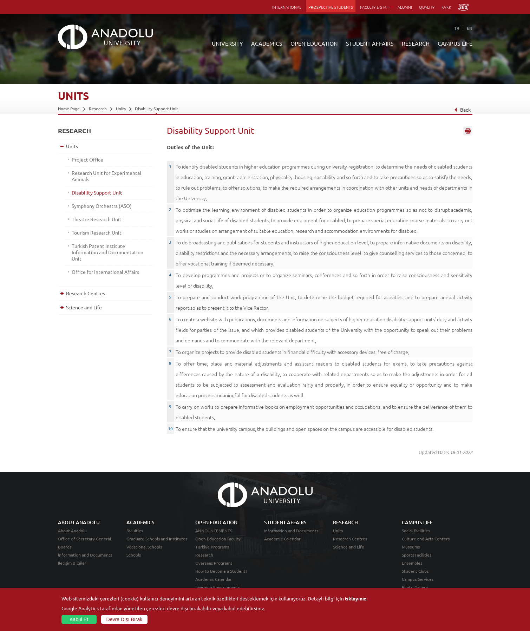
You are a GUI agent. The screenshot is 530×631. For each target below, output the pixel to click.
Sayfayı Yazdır (467, 131)
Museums (411, 547)
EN (469, 28)
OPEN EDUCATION (314, 43)
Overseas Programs (213, 563)
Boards (64, 547)
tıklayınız (355, 598)
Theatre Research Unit (97, 219)
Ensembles (412, 563)
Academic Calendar (213, 579)
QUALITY (426, 7)
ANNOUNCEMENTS (213, 530)
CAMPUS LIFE (455, 43)
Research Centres (85, 293)
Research (98, 108)
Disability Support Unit (156, 108)
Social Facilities (416, 530)
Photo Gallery (415, 587)
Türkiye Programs (212, 547)
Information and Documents (85, 555)
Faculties (134, 530)
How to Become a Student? (221, 571)
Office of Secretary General (84, 538)
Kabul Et (79, 619)
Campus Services (417, 579)
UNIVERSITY (227, 43)
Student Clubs (415, 571)
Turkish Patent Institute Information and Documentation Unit (107, 252)
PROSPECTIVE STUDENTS (330, 7)
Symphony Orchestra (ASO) (102, 206)
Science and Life (84, 307)
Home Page (69, 108)
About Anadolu (72, 530)
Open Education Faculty (218, 538)
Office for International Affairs (105, 272)
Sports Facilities (416, 555)
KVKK (446, 7)
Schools (133, 555)
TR (456, 28)
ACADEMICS (266, 43)
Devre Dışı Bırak (124, 619)
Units (121, 108)
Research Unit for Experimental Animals (106, 176)
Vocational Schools (144, 547)
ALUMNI (405, 7)
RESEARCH (416, 43)
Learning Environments (217, 587)
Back (462, 109)
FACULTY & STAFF (375, 7)
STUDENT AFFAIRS (370, 43)
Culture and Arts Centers (426, 538)
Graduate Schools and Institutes (156, 538)
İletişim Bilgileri (72, 563)
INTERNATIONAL (286, 7)
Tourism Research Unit (97, 232)
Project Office (87, 159)
